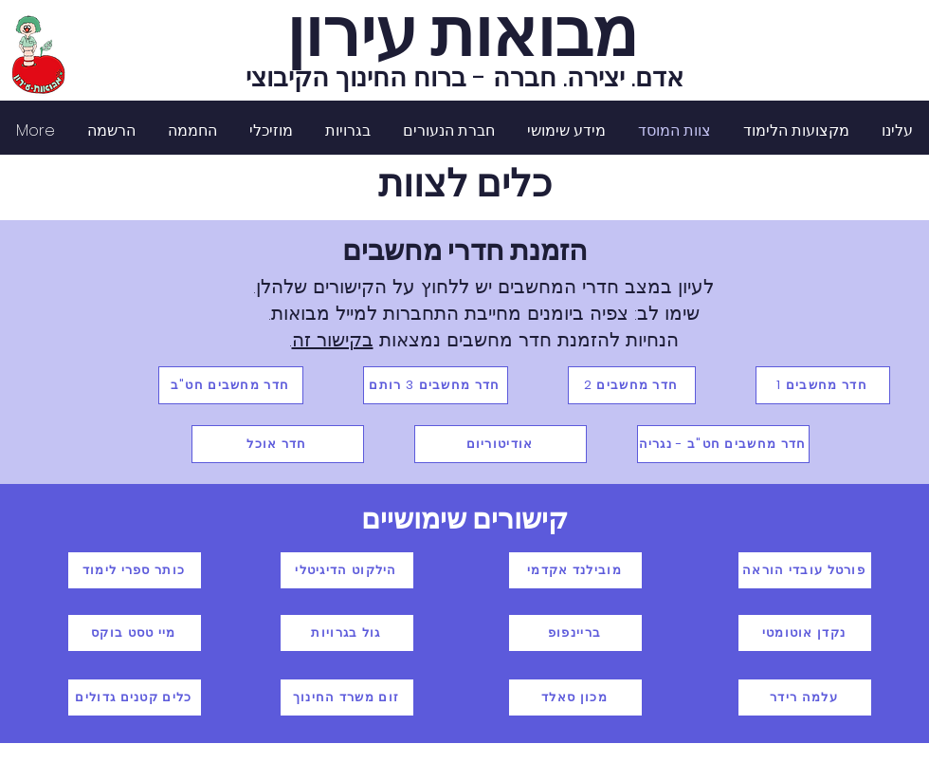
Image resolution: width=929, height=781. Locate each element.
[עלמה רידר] (805, 697)
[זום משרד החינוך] (347, 697)
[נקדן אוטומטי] (805, 633)
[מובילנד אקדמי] (575, 570)
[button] (796, 131)
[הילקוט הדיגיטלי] (347, 570)
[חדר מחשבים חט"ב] (230, 385)
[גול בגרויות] (347, 633)
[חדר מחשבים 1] (823, 385)
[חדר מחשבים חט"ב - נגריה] (723, 444)
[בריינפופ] (575, 633)
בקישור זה (332, 339)
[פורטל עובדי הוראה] (805, 570)
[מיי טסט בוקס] (134, 633)
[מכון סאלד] (575, 697)
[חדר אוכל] (277, 444)
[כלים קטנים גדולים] (134, 697)
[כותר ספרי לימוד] (134, 570)
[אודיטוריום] (500, 444)
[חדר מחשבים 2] (632, 385)
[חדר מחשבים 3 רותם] (435, 385)
